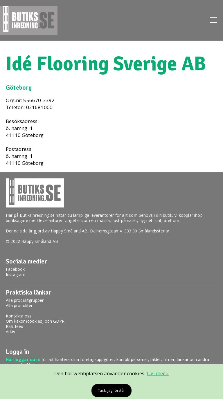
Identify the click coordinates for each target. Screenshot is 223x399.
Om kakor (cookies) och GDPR (35, 321)
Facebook (15, 269)
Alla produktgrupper (25, 300)
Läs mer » (158, 373)
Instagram (16, 274)
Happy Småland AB (69, 231)
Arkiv (10, 331)
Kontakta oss (18, 316)
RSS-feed (14, 326)
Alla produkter (19, 305)
